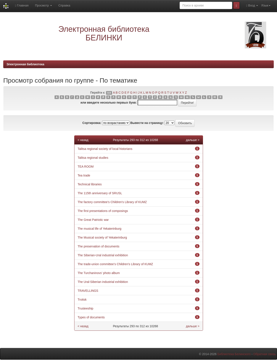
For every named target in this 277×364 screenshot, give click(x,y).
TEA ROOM (86, 166)
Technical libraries (90, 184)
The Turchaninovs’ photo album (99, 273)
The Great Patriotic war (93, 219)
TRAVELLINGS (88, 290)
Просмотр (43, 5)
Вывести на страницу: (147, 123)
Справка (64, 5)
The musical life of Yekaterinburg (99, 228)
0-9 (109, 92)
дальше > (193, 140)
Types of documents (91, 317)
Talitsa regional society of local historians (105, 149)
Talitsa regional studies (93, 157)
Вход (252, 5)
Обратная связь (264, 354)
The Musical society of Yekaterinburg (102, 237)
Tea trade (84, 175)
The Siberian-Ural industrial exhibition (103, 255)
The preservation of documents (98, 246)
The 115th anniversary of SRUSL (100, 193)
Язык (266, 5)
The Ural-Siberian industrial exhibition (103, 282)
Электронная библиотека (25, 64)
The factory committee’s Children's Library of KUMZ (112, 202)
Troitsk (82, 299)
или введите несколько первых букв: (109, 102)
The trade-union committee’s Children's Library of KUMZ (115, 264)
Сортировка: (91, 123)
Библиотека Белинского (234, 354)
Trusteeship (85, 308)
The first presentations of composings (103, 211)
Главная (21, 5)
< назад (83, 140)
